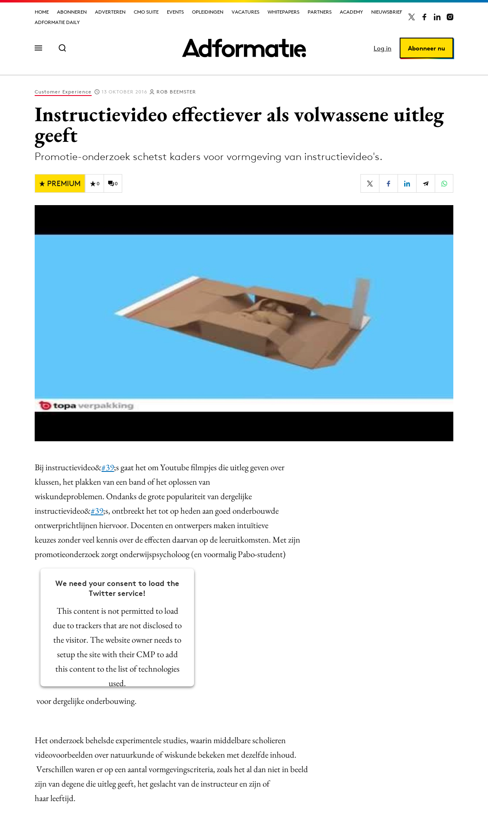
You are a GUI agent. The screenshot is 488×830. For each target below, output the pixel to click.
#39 (108, 467)
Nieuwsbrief (386, 12)
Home (42, 12)
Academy (351, 12)
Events (175, 12)
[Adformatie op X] (411, 17)
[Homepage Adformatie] (244, 48)
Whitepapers (283, 12)
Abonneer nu (426, 48)
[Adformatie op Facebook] (424, 17)
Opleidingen (207, 12)
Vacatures (245, 12)
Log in (382, 48)
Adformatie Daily (57, 22)
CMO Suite (146, 12)
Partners (320, 12)
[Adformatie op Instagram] (450, 17)
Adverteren (110, 12)
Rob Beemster (176, 92)
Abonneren (72, 12)
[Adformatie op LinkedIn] (437, 17)
